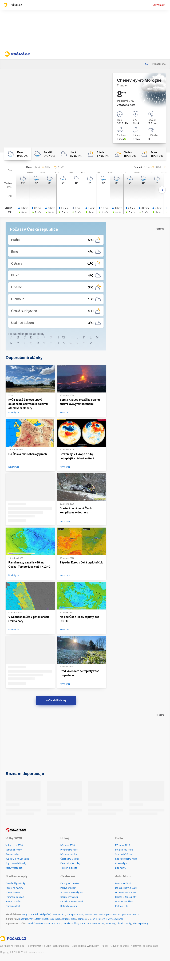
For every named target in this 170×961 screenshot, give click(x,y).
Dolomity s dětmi (68, 906)
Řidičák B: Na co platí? (126, 897)
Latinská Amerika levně (71, 901)
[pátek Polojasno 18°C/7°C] (152, 153)
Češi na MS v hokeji (69, 859)
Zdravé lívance (13, 892)
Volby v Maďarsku (14, 868)
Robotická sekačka (51, 919)
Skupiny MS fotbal (124, 854)
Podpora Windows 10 (128, 914)
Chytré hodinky (124, 923)
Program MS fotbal (124, 850)
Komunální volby (14, 850)
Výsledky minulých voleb (17, 859)
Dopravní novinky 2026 (126, 892)
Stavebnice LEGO (52, 923)
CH (64, 337)
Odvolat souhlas (119, 945)
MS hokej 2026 (67, 845)
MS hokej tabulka (68, 854)
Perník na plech (13, 906)
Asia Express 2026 (108, 914)
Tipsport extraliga (68, 868)
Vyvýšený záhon (115, 919)
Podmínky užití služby (39, 945)
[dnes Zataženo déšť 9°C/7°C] (17, 153)
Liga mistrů (120, 868)
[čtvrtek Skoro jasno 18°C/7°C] (125, 153)
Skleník (93, 919)
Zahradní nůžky (68, 919)
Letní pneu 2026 (123, 883)
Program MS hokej (69, 850)
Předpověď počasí (41, 914)
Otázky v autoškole (124, 901)
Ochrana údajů (61, 945)
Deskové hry (98, 923)
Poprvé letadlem (68, 888)
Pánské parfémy (140, 923)
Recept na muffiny (14, 888)
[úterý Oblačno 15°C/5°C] (71, 153)
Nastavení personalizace (144, 945)
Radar (104, 945)
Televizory (110, 923)
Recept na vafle (13, 901)
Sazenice (23, 919)
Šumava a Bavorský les (71, 892)
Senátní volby (12, 854)
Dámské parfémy (70, 923)
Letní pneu (85, 923)
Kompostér (83, 919)
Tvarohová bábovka (15, 897)
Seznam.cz (158, 4)
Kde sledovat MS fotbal (126, 859)
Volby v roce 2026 (14, 845)
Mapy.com (27, 914)
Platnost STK (121, 906)
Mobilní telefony (35, 923)
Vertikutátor (35, 919)
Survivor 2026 (91, 914)
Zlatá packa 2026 (75, 914)
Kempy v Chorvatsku (70, 883)
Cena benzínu (58, 914)
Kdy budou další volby (16, 863)
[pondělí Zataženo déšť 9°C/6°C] (44, 153)
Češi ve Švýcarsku (69, 897)
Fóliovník (102, 919)
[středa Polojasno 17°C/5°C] (98, 153)
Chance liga (121, 863)
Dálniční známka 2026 (126, 888)
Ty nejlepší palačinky (15, 883)
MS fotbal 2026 (122, 845)
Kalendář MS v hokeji (70, 863)
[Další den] (162, 189)
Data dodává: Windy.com (85, 945)
